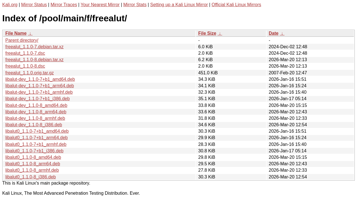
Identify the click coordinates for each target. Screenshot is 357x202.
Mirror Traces (64, 4)
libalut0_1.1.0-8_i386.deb (30, 177)
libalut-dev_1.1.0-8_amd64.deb (36, 105)
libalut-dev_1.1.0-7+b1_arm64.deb (39, 85)
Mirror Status (34, 4)
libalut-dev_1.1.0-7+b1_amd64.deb (40, 79)
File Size (207, 33)
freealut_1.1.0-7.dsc (25, 53)
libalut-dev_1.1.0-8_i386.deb (33, 124)
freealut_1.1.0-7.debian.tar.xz (34, 46)
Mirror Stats (135, 4)
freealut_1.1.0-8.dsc (25, 66)
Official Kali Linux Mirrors (236, 4)
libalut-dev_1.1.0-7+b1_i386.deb (37, 98)
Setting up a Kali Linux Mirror (179, 4)
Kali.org (9, 4)
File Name (16, 33)
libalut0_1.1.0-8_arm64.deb (32, 163)
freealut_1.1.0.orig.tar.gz (29, 72)
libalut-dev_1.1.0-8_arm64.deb (35, 111)
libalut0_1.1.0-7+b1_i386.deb (34, 150)
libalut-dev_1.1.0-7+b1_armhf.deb (39, 92)
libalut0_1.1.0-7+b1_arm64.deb (36, 137)
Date (274, 33)
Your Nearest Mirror (100, 4)
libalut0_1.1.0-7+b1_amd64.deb (37, 131)
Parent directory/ (21, 40)
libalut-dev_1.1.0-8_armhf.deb (35, 118)
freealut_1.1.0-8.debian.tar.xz (34, 59)
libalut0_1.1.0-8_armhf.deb (32, 170)
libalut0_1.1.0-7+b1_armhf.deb (36, 144)
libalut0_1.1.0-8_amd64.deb (33, 157)
